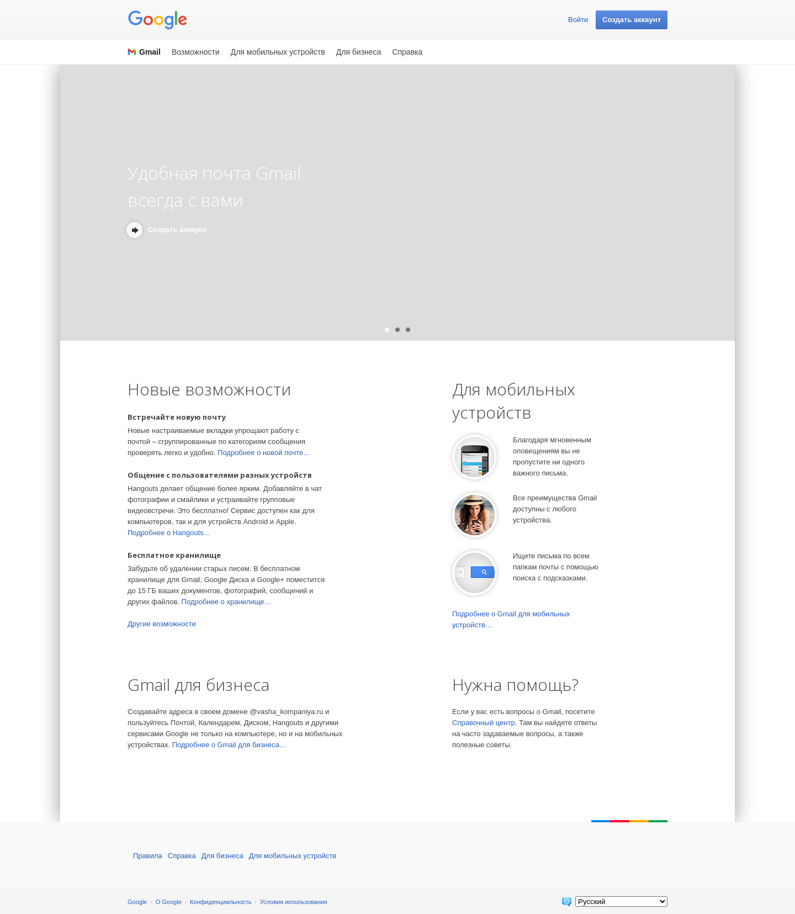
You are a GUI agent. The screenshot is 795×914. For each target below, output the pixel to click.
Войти (578, 19)
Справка (407, 51)
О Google (169, 902)
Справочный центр (483, 722)
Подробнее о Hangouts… (169, 533)
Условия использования (293, 902)
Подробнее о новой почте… (264, 452)
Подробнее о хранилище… (227, 602)
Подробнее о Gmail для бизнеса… (229, 745)
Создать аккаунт (631, 19)
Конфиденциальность (221, 902)
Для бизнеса (358, 51)
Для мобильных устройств (278, 51)
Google (137, 902)
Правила (147, 856)
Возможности (196, 51)
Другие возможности (162, 624)
